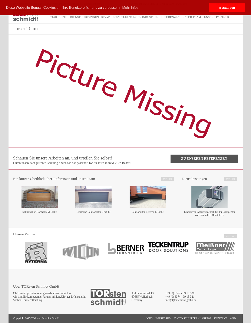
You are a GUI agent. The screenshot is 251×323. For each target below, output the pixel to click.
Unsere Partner (216, 17)
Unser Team (192, 17)
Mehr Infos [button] (130, 7)
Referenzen (170, 17)
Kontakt (220, 318)
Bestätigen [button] (227, 7)
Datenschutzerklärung (192, 318)
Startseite (58, 17)
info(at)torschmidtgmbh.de (180, 300)
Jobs (149, 318)
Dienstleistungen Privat (90, 17)
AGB (233, 318)
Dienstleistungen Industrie (135, 17)
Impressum (163, 318)
